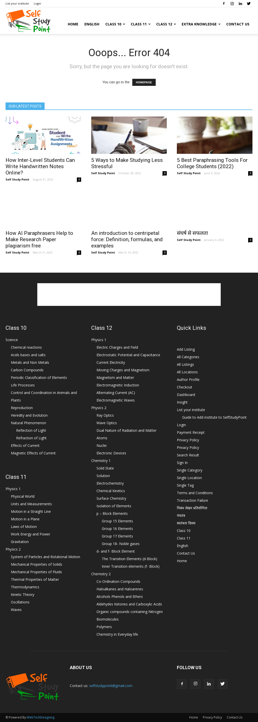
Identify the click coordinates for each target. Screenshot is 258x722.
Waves (16, 609)
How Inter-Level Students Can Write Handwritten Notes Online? (40, 166)
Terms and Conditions (195, 492)
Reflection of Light (31, 430)
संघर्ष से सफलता (192, 233)
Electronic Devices (111, 453)
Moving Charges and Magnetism (122, 370)
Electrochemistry (110, 483)
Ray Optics (105, 415)
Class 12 (166, 24)
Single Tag (185, 485)
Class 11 (141, 24)
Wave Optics (106, 422)
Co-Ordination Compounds (118, 581)
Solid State (105, 468)
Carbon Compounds (27, 370)
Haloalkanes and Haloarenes (119, 589)
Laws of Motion (24, 526)
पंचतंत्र (181, 515)
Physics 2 (13, 549)
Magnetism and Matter (115, 377)
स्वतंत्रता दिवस (186, 523)
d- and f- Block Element (115, 551)
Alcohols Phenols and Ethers (119, 596)
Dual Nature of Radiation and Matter (126, 430)
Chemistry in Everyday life (117, 634)
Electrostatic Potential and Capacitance (128, 354)
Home (73, 24)
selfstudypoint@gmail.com (110, 685)
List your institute (17, 3)
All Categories (188, 356)
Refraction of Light (31, 438)
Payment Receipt (191, 432)
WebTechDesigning (40, 717)
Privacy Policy (188, 440)
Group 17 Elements (117, 536)
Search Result (188, 455)
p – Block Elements (112, 513)
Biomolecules (107, 619)
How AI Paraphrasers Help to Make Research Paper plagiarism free (39, 239)
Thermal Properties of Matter (35, 579)
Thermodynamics (25, 587)
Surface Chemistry (111, 498)
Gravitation (20, 541)
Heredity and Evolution (29, 415)
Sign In (182, 462)
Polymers (104, 626)
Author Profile (188, 379)
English (91, 24)
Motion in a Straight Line (31, 511)
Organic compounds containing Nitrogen (129, 611)
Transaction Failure (192, 500)
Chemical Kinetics (110, 490)
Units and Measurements (31, 503)
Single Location (189, 477)
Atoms (101, 438)
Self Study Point (17, 179)
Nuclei (101, 445)
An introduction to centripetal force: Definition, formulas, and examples (127, 239)
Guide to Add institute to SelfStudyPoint (214, 417)
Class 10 (115, 24)
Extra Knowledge (201, 24)
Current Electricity (110, 362)
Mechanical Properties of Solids (36, 564)
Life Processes (23, 385)
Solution (103, 475)
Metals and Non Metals (30, 362)
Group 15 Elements (117, 521)
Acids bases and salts (28, 354)
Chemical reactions (26, 347)
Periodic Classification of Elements (39, 377)
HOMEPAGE (144, 82)
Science (12, 339)
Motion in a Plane (25, 519)
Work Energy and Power (30, 534)
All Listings (185, 364)
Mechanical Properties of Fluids (36, 571)
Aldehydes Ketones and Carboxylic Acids (129, 604)
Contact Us (237, 24)
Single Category (189, 470)
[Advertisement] (129, 294)
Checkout (184, 387)
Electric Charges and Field (117, 347)
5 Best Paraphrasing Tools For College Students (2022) (212, 163)
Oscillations (20, 602)
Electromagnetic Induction (117, 385)
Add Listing (186, 349)
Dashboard (186, 394)
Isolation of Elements (113, 505)
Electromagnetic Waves (115, 400)
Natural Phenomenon (28, 422)
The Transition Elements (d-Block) (129, 558)
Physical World (23, 496)
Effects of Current (25, 445)
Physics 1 (13, 488)
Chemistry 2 (101, 573)
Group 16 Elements (117, 528)
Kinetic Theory (22, 594)
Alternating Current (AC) (115, 392)
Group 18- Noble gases (121, 543)
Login (37, 3)
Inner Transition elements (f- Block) (130, 566)
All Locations (187, 372)
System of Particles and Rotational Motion (45, 556)
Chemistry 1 (101, 460)
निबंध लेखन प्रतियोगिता (192, 508)
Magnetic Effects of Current (33, 453)
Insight (182, 402)
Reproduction (22, 407)
